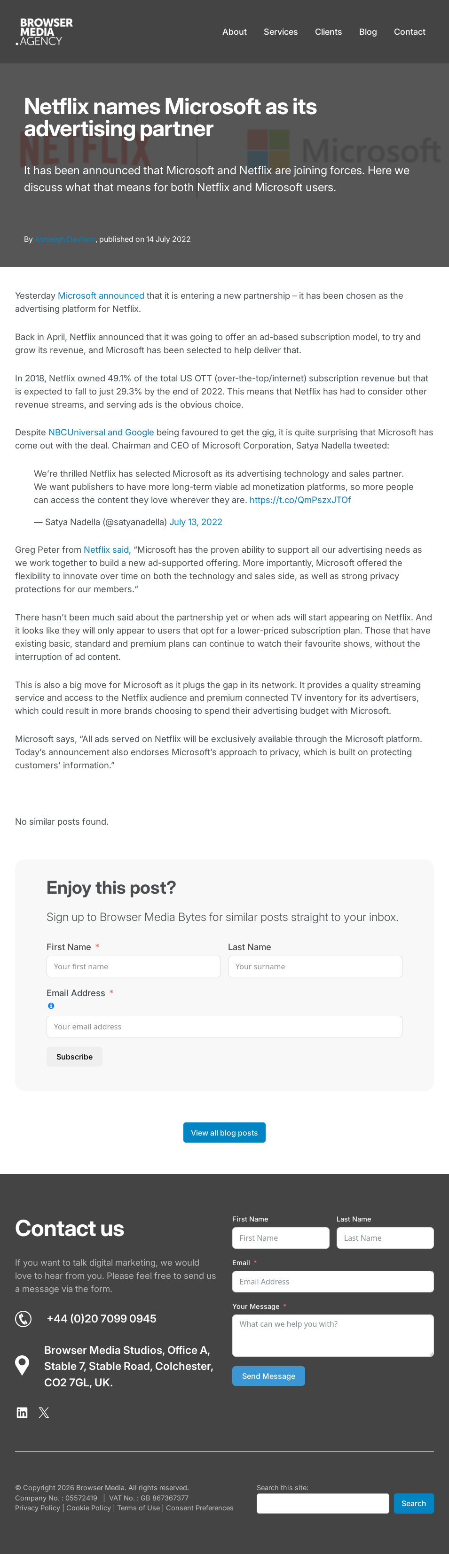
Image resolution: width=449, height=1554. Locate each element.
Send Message (268, 1376)
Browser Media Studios (103, 1350)
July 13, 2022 (195, 522)
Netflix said (106, 549)
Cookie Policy (88, 1508)
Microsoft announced (101, 295)
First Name (69, 947)
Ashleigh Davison (65, 239)
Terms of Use (138, 1508)
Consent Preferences (200, 1508)
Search (414, 1503)
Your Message (256, 1306)
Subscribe (74, 1056)
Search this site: (282, 1488)
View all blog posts (224, 1132)
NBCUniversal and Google (101, 432)
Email (241, 1263)
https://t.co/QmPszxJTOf (300, 500)
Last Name (249, 947)
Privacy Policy (37, 1508)
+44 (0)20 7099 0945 (102, 1318)
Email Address (76, 993)
